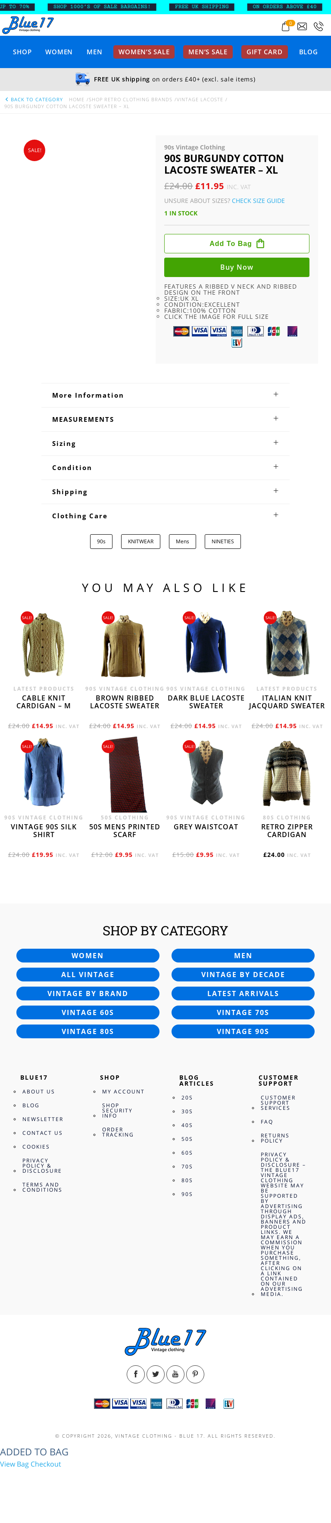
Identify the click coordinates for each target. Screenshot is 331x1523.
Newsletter (42, 1119)
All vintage (88, 974)
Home (76, 99)
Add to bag (230, 243)
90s (101, 541)
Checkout (46, 1464)
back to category (33, 99)
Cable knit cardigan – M (43, 701)
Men (94, 51)
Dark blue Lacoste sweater (206, 701)
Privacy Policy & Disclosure (42, 1165)
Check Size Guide (258, 200)
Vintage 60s (88, 1012)
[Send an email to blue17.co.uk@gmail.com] (302, 26)
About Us (38, 1091)
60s (187, 1152)
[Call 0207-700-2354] (318, 26)
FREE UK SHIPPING (211, 7)
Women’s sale (144, 51)
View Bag (14, 1464)
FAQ (267, 1121)
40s (187, 1125)
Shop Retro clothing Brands (130, 99)
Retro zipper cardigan (287, 830)
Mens (182, 541)
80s (187, 1180)
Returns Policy (275, 1138)
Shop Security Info (117, 1110)
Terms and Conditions (42, 1187)
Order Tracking (118, 1132)
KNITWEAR (140, 541)
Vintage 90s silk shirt (44, 830)
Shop (22, 51)
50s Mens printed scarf (124, 830)
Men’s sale (208, 51)
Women (59, 51)
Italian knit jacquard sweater (287, 701)
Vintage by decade (243, 974)
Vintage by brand (87, 993)
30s (187, 1111)
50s (187, 1139)
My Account (123, 1091)
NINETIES (223, 541)
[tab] (165, 395)
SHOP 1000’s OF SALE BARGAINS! (111, 7)
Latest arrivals (243, 993)
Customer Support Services (278, 1103)
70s (187, 1166)
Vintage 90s (243, 1031)
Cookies (36, 1146)
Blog (308, 51)
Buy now (236, 267)
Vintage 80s (88, 1031)
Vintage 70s (243, 1012)
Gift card (265, 51)
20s (187, 1097)
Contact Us (42, 1133)
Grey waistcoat (206, 827)
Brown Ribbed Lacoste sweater (124, 701)
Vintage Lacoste (200, 99)
